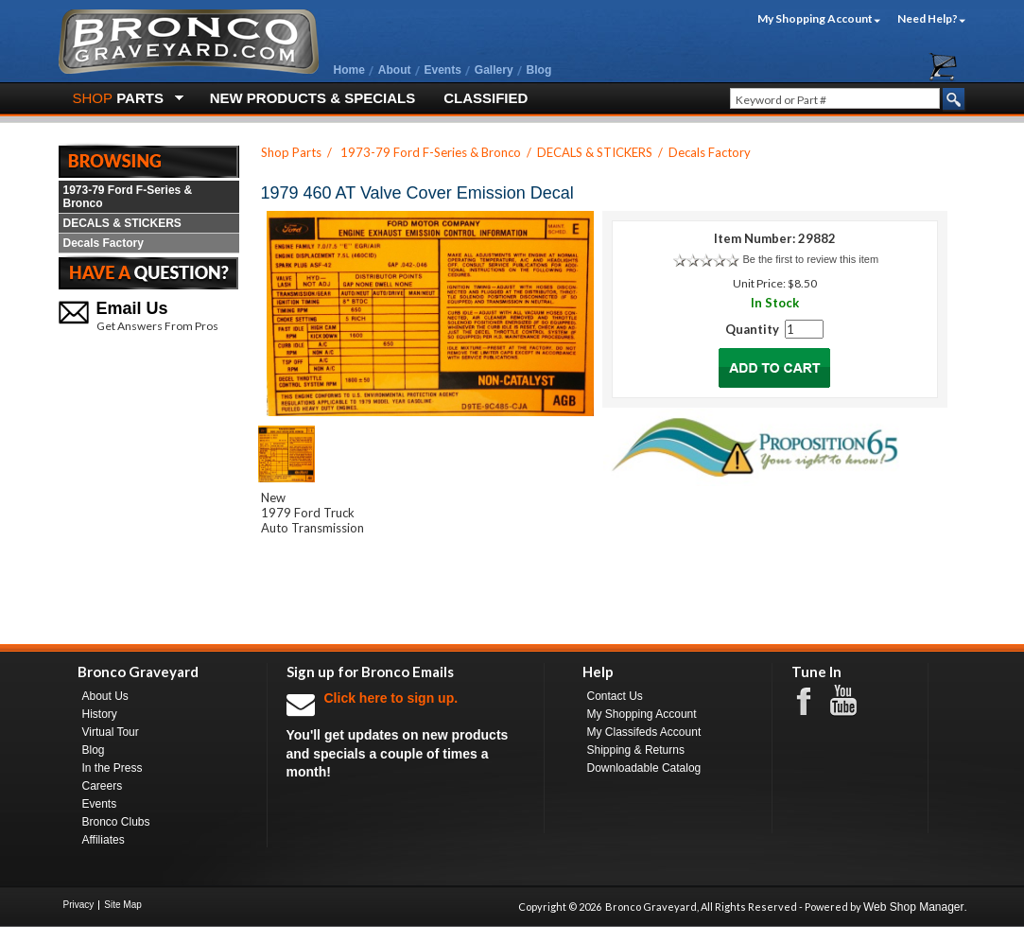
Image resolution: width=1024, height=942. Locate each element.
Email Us (132, 308)
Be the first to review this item (810, 259)
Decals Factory (103, 243)
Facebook (813, 700)
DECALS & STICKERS (122, 223)
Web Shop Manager (913, 907)
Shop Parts (291, 152)
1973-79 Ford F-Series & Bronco (128, 196)
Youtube (853, 701)
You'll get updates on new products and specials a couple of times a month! (405, 734)
